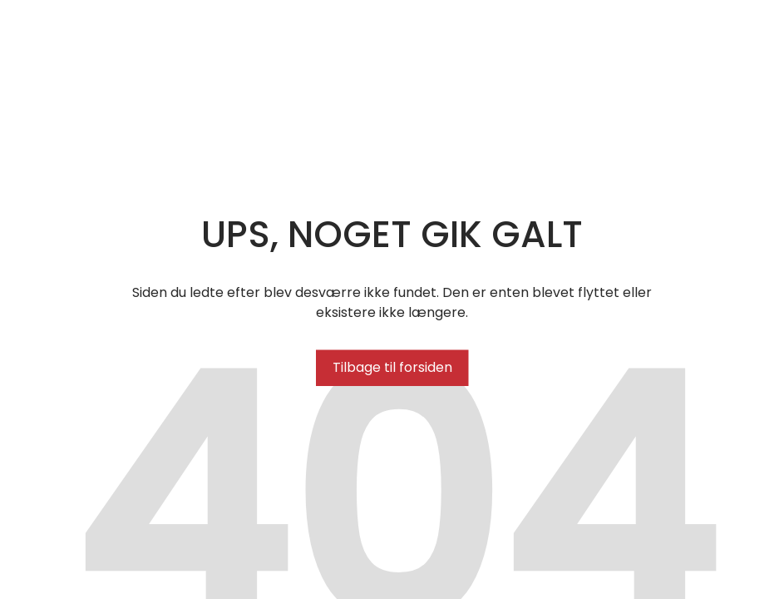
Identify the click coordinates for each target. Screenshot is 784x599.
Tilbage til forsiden (392, 367)
